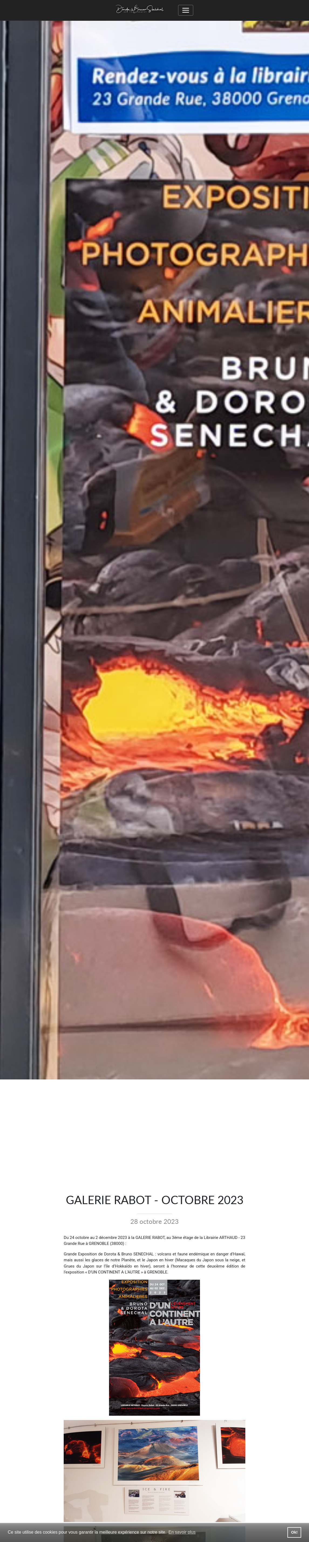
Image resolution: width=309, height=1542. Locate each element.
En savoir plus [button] (182, 1532)
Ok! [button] (294, 1532)
